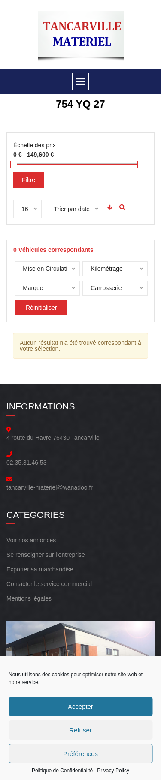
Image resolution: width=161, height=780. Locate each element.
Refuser (80, 730)
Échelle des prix (34, 145)
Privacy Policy (113, 771)
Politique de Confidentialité (62, 771)
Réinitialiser (41, 307)
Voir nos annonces (31, 540)
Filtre (28, 179)
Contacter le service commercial (49, 583)
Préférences (80, 753)
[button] (80, 81)
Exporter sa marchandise (39, 569)
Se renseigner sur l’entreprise (45, 554)
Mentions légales (29, 598)
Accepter (80, 706)
